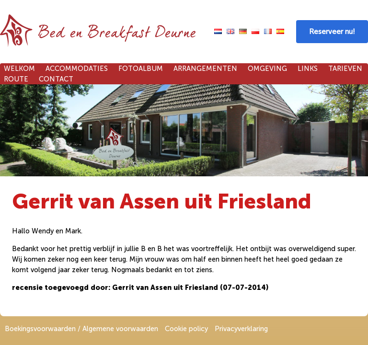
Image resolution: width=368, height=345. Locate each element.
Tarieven (345, 68)
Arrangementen (205, 68)
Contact (56, 79)
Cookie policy (186, 328)
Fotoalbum (140, 68)
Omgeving (267, 68)
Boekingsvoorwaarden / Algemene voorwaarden (81, 328)
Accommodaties (77, 68)
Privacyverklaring (241, 328)
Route (16, 79)
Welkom (19, 68)
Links (308, 68)
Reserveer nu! (332, 31)
